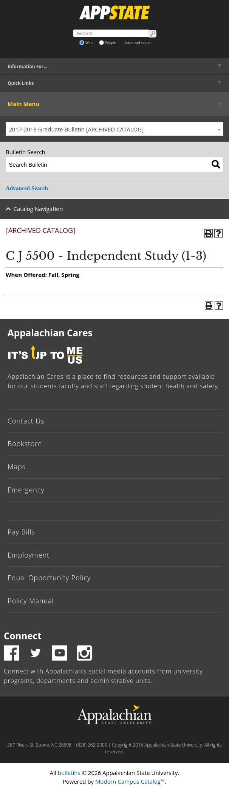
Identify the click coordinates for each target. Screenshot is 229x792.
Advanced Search (27, 188)
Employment (29, 554)
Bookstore (25, 443)
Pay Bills (21, 531)
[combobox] (114, 129)
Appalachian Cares (50, 332)
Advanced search (138, 42)
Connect (23, 636)
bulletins (69, 772)
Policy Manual (31, 600)
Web (86, 42)
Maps (17, 466)
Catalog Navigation (38, 208)
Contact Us (26, 420)
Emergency (26, 489)
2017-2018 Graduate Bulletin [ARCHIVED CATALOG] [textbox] (76, 129)
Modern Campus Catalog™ (130, 781)
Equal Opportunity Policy (49, 577)
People (107, 42)
